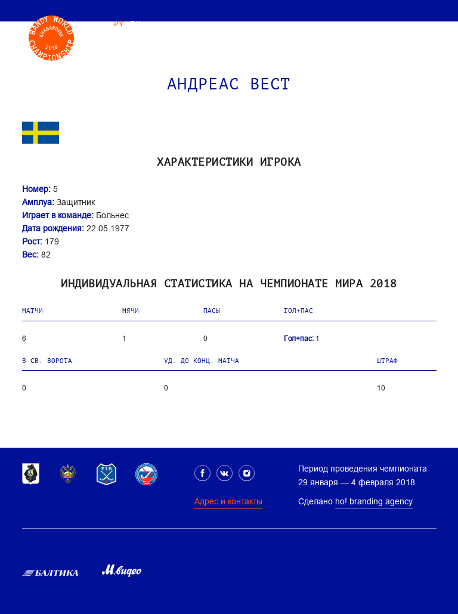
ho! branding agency (374, 501)
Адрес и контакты (228, 501)
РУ (119, 23)
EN (135, 23)
